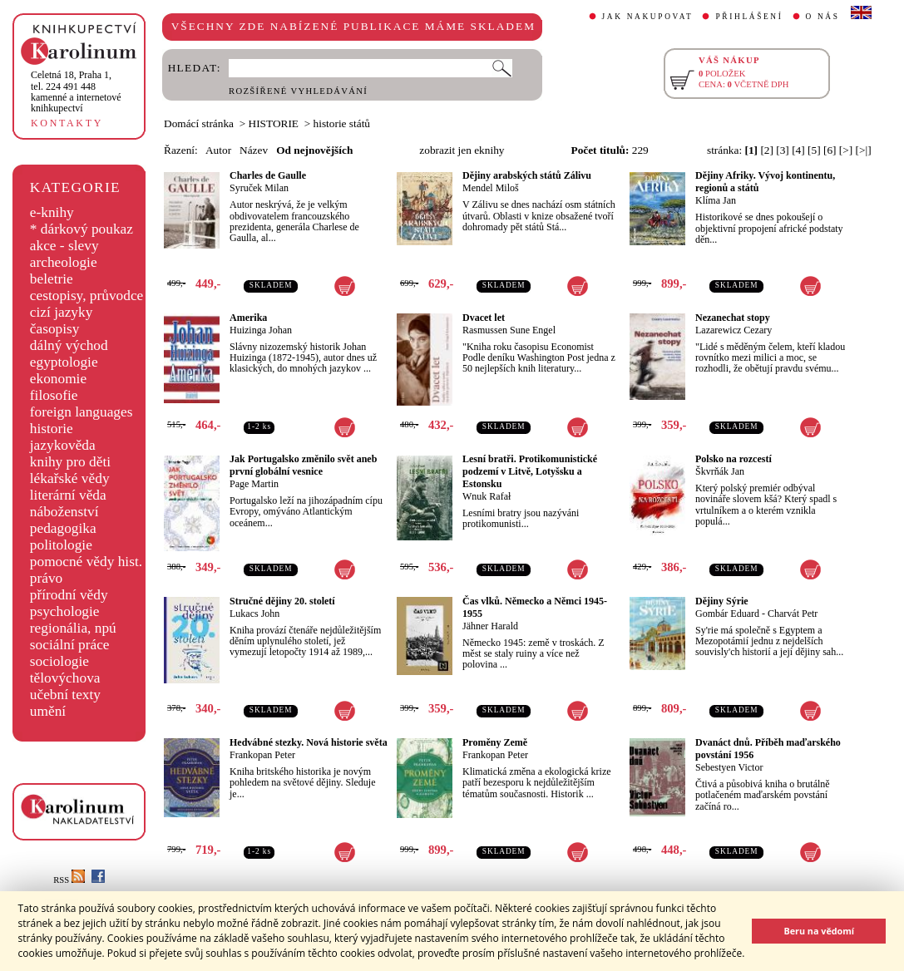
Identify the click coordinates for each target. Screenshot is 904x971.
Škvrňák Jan (719, 471)
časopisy (55, 329)
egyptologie (64, 362)
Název (254, 150)
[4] (798, 150)
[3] (782, 150)
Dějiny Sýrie (721, 601)
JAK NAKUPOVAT (648, 16)
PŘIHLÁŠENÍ (749, 16)
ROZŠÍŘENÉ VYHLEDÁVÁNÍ (298, 91)
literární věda (68, 495)
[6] (830, 150)
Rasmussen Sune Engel (509, 330)
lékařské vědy (70, 478)
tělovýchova (65, 678)
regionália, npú (73, 628)
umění (48, 711)
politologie (61, 545)
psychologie (65, 611)
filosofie (54, 395)
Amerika (248, 317)
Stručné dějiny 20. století (282, 601)
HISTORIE (274, 123)
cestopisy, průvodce (87, 295)
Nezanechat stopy (732, 317)
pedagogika (63, 528)
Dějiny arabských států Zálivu (526, 175)
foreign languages (81, 412)
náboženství (64, 512)
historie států (342, 123)
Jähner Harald (490, 626)
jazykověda (63, 445)
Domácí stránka (199, 123)
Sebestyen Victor (729, 767)
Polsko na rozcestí (733, 459)
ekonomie (58, 379)
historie (51, 428)
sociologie (59, 661)
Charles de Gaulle (268, 175)
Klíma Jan (715, 200)
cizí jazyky (61, 312)
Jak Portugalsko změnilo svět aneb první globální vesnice (303, 465)
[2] (766, 150)
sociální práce (70, 645)
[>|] (864, 150)
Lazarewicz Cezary (733, 330)
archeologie (63, 262)
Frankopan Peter (262, 755)
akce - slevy (64, 246)
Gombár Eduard (727, 613)
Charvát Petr (793, 613)
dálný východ (69, 345)
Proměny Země (494, 742)
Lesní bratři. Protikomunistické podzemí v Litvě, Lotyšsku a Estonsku (529, 471)
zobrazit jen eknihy (461, 150)
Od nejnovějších (314, 150)
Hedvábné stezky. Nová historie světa (309, 742)
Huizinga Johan (261, 330)
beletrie (51, 279)
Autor (218, 150)
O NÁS (823, 16)
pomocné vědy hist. (86, 561)
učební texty (65, 694)
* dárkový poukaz (81, 229)
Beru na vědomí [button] (818, 930)
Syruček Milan (259, 188)
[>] (845, 150)
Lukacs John (254, 613)
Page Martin (254, 484)
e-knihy (52, 212)
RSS (69, 880)
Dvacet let (483, 317)
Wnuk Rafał (486, 496)
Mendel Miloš (490, 188)
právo (46, 578)
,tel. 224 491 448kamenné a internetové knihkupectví (76, 91)
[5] (814, 150)
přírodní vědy (69, 595)
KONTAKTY (67, 123)
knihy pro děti (70, 462)
